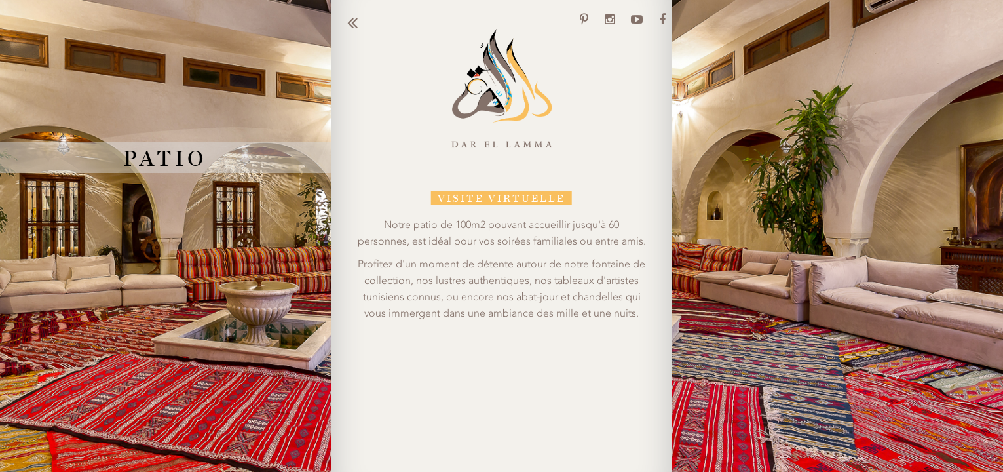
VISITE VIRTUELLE (501, 198)
